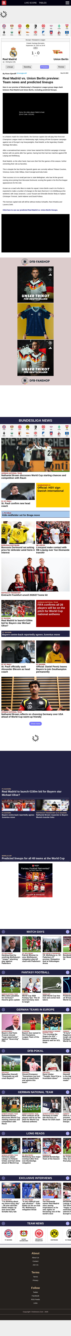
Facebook (35, 1296)
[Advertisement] (35, 401)
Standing (27, 67)
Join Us (35, 1265)
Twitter (35, 1292)
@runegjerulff (22, 73)
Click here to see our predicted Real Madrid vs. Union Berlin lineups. (30, 210)
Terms (35, 1277)
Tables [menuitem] (43, 3)
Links (35, 1303)
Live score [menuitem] (31, 3)
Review (61, 67)
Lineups (10, 67)
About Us (35, 1258)
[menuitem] (5, 3)
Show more (35, 724)
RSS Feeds (35, 1299)
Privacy (35, 1280)
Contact (35, 1261)
